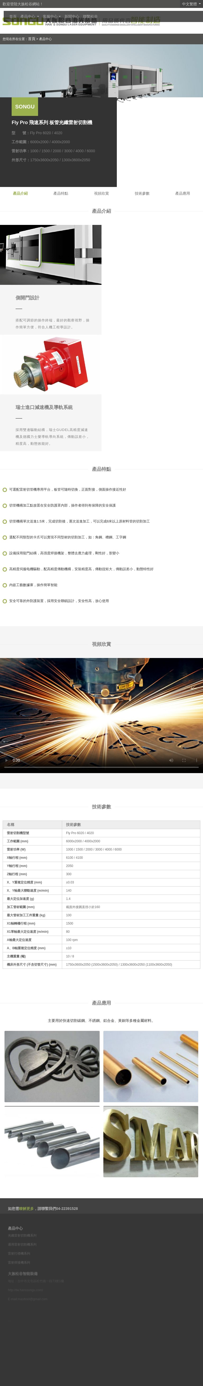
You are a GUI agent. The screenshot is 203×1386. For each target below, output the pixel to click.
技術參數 (142, 193)
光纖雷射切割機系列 (22, 1242)
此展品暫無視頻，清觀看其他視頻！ (101, 715)
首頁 (13, 16)
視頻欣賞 (101, 193)
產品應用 (182, 193)
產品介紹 (20, 193)
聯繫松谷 (90, 16)
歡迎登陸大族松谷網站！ (23, 4)
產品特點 (60, 193)
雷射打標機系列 (19, 1260)
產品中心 (28, 16)
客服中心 (50, 16)
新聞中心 (71, 16)
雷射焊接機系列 (19, 1269)
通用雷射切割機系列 (22, 1251)
